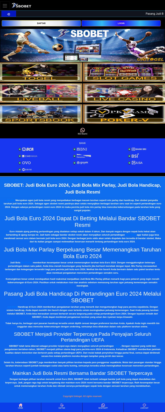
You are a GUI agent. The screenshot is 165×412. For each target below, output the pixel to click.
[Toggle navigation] (5, 5)
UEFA (117, 346)
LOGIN (121, 23)
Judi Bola (12, 307)
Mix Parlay (26, 262)
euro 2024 (130, 234)
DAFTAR (41, 23)
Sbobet (11, 200)
